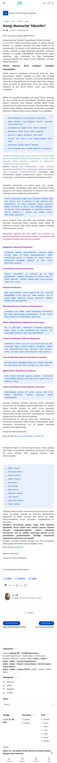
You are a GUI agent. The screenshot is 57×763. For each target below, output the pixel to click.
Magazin (8, 689)
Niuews (6, 658)
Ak (36, 598)
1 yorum (28, 612)
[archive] (28, 704)
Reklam (27, 723)
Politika (8, 692)
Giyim (5, 661)
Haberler (20, 578)
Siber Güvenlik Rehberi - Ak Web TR (28, 436)
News (29, 658)
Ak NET (46, 723)
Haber (8, 578)
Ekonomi (8, 682)
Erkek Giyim (40, 656)
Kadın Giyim (28, 656)
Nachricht (14, 658)
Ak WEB (46, 719)
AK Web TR (18, 547)
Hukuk (45, 737)
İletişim (27, 719)
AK (13, 719)
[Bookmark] (17, 585)
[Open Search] (52, 752)
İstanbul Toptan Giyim (12, 656)
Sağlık (32, 578)
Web (5, 722)
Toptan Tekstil (23, 669)
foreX (45, 730)
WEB (39, 598)
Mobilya (46, 741)
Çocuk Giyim (30, 664)
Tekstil (20, 664)
